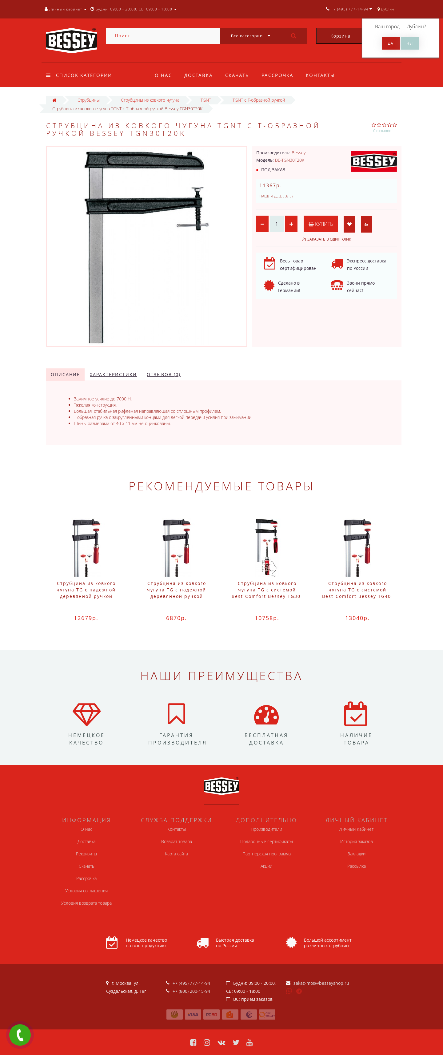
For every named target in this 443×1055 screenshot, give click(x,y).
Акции (266, 866)
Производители (266, 829)
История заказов (356, 841)
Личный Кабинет (356, 829)
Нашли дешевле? (276, 196)
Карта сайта (176, 854)
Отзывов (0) (164, 374)
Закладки (356, 854)
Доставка (199, 75)
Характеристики (113, 374)
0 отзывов (382, 130)
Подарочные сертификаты (266, 841)
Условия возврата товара (86, 903)
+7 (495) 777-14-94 (191, 983)
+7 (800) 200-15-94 (191, 991)
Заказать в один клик (329, 239)
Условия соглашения (86, 891)
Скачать (239, 75)
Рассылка (356, 866)
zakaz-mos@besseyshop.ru (321, 983)
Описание (65, 374)
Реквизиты (86, 854)
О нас (163, 75)
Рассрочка (280, 75)
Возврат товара (176, 841)
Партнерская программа (266, 854)
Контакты (324, 75)
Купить (321, 224)
